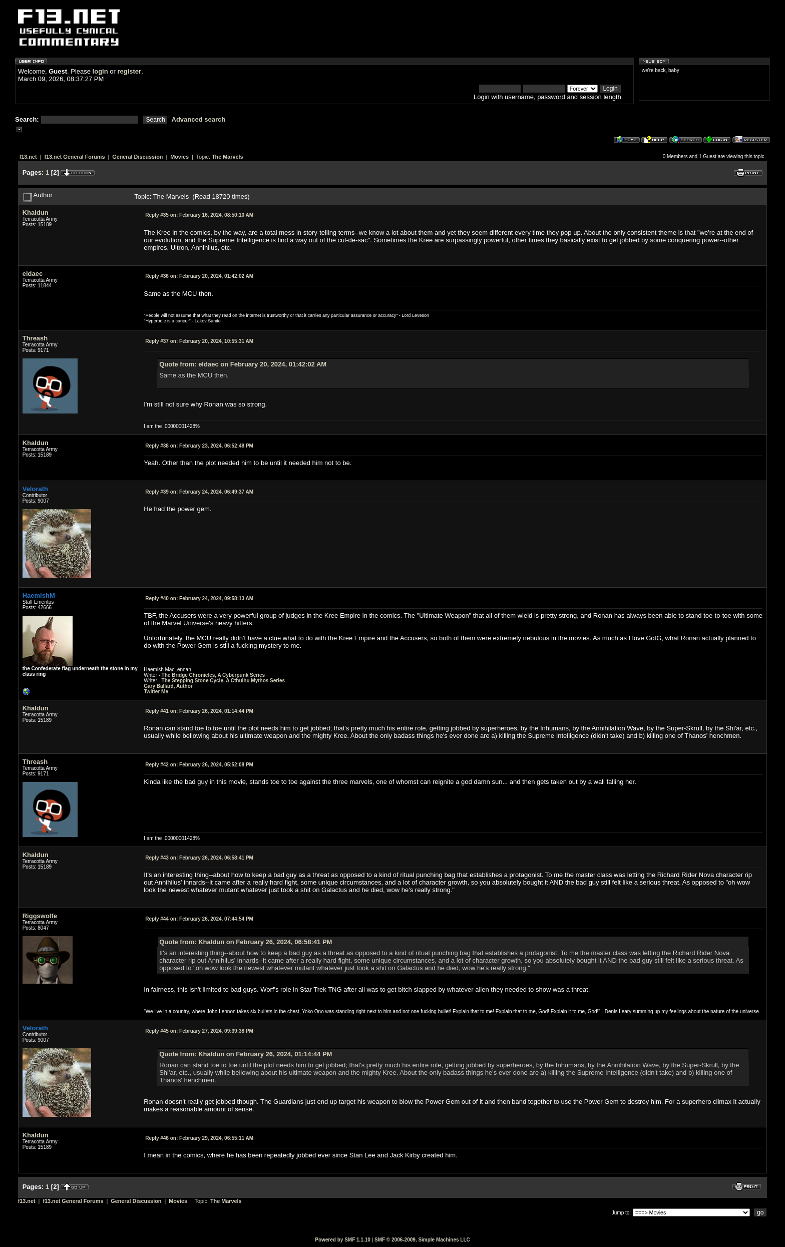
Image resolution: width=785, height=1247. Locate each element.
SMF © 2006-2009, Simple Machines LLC (422, 1239)
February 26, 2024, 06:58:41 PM (199, 858)
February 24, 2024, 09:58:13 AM (199, 598)
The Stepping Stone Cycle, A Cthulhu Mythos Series (223, 680)
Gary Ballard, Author (168, 686)
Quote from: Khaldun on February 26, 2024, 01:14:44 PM (245, 1054)
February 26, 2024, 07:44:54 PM (199, 919)
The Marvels (227, 157)
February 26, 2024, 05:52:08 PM (199, 764)
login (100, 71)
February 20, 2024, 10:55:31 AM (199, 341)
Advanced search (199, 119)
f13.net (28, 157)
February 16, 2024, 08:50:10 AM (199, 215)
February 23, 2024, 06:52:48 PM (199, 446)
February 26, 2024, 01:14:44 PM (199, 711)
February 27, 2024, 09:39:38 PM (199, 1031)
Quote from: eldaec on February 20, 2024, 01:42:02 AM (242, 364)
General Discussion (137, 157)
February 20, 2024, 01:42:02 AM (199, 276)
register (129, 71)
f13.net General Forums (74, 157)
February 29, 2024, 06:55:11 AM (199, 1138)
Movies (179, 157)
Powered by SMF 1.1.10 (342, 1239)
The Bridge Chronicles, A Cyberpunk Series (213, 675)
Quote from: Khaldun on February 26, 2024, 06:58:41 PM (245, 942)
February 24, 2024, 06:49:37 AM (199, 492)
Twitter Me (156, 691)
